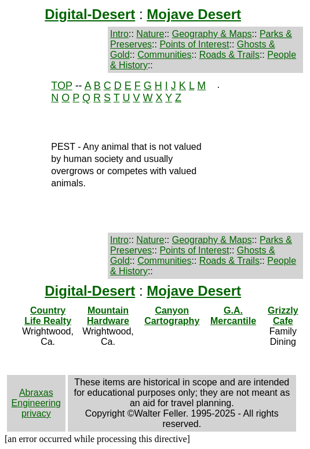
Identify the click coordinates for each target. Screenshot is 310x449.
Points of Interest (194, 44)
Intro (119, 34)
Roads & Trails (229, 55)
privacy (36, 413)
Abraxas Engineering (36, 398)
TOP (61, 85)
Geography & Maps (212, 34)
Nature (150, 34)
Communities (164, 55)
